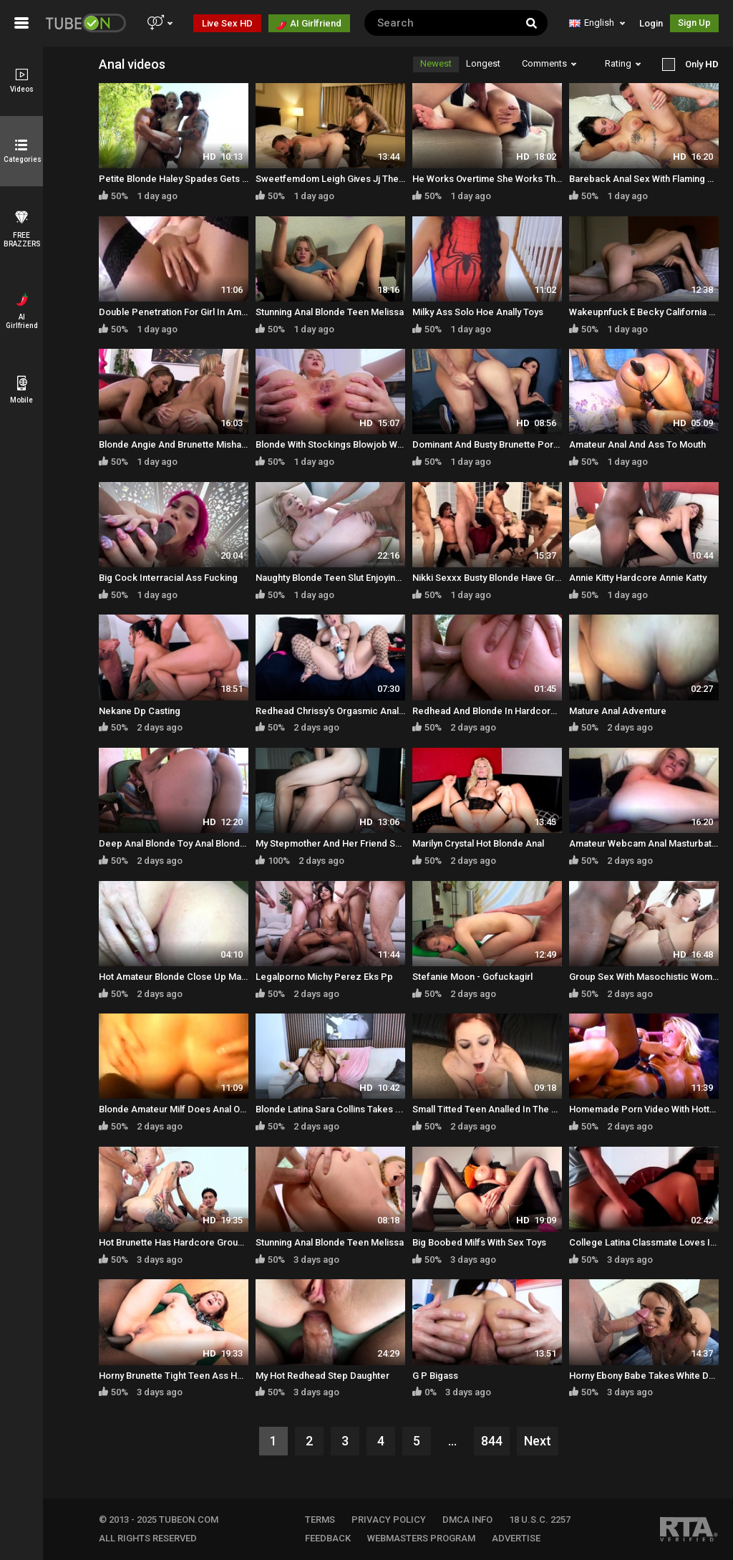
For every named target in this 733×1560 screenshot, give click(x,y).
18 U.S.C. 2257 (540, 1519)
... (452, 1440)
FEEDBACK (328, 1538)
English (597, 22)
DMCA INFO (467, 1519)
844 (492, 1440)
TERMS (320, 1519)
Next (537, 1440)
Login (651, 23)
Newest (436, 63)
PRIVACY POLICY (388, 1519)
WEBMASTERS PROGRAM (421, 1538)
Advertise (516, 1538)
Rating (623, 63)
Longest (483, 63)
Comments (549, 63)
